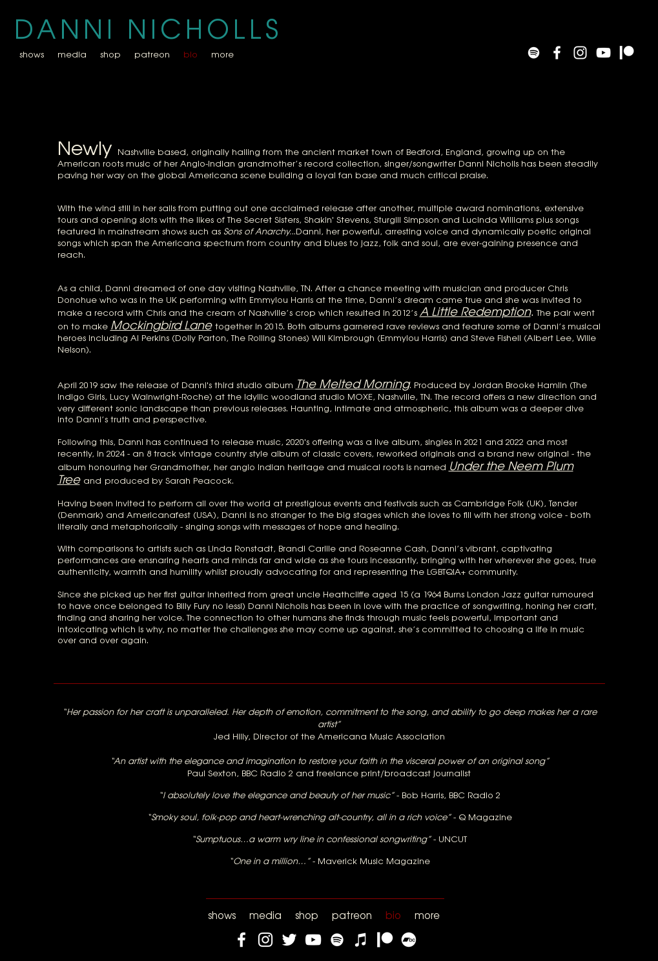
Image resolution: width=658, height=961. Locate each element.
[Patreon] (626, 52)
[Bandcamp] (408, 939)
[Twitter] (289, 939)
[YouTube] (603, 52)
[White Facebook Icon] (557, 52)
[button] (72, 54)
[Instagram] (265, 939)
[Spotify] (533, 52)
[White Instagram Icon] (580, 52)
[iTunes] (361, 939)
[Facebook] (241, 939)
